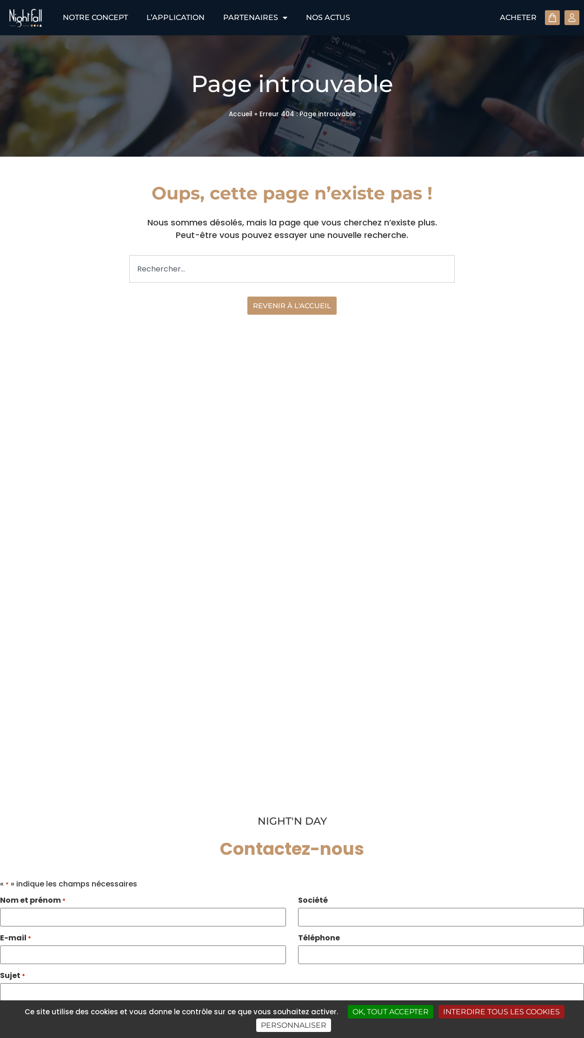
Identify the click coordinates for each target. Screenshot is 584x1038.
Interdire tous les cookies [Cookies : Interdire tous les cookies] (501, 1011)
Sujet (12, 975)
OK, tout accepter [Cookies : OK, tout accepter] (390, 1011)
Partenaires (255, 17)
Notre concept (95, 17)
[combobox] (292, 269)
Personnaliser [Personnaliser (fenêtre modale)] (293, 1025)
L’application (175, 17)
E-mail (15, 938)
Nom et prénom (33, 900)
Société (313, 900)
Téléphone (319, 938)
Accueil (240, 114)
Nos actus (328, 17)
